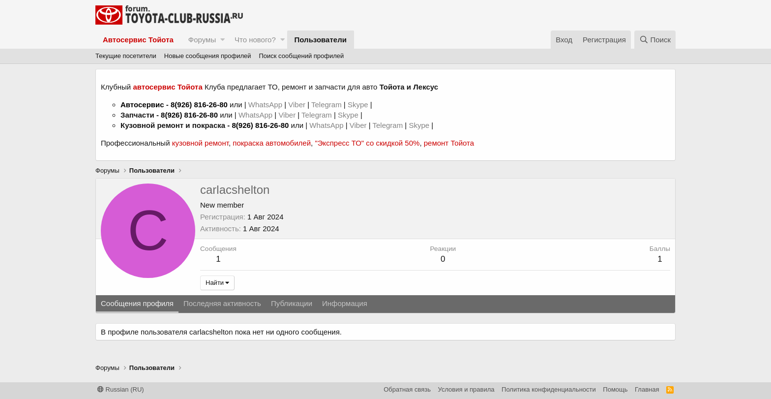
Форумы (202, 39)
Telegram (327, 104)
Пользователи (321, 39)
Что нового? (255, 39)
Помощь (615, 389)
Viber (296, 104)
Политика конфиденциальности (549, 389)
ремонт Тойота (449, 143)
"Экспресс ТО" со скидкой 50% (367, 143)
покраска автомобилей (272, 143)
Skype (359, 104)
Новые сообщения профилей (207, 56)
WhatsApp (266, 104)
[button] (222, 40)
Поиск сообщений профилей (301, 56)
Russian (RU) (120, 389)
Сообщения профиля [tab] (137, 303)
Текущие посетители (125, 56)
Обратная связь (407, 389)
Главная (647, 389)
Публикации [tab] (291, 303)
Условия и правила (466, 389)
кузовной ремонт (200, 143)
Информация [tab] (344, 303)
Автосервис (142, 104)
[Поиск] (655, 40)
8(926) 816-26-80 (199, 104)
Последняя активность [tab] (222, 303)
